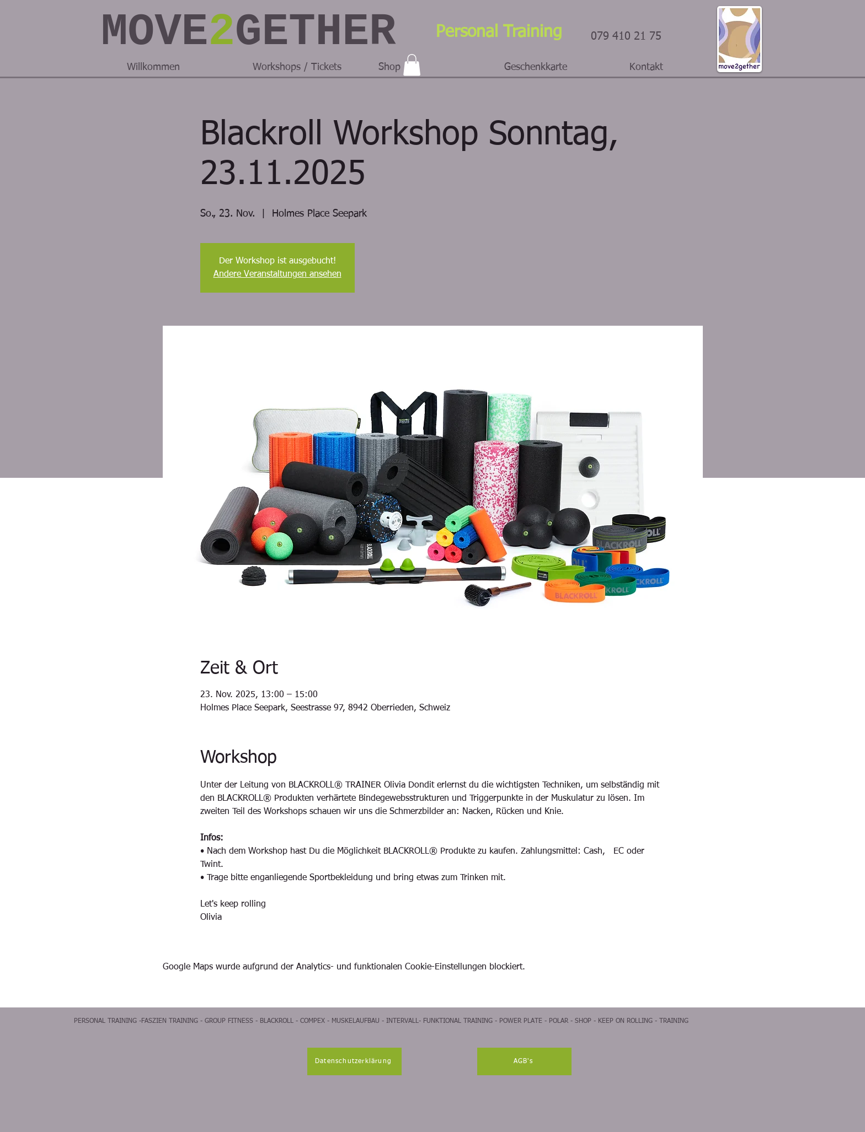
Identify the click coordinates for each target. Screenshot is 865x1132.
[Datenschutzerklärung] (354, 1061)
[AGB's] (524, 1061)
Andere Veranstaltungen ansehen (277, 274)
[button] (412, 65)
